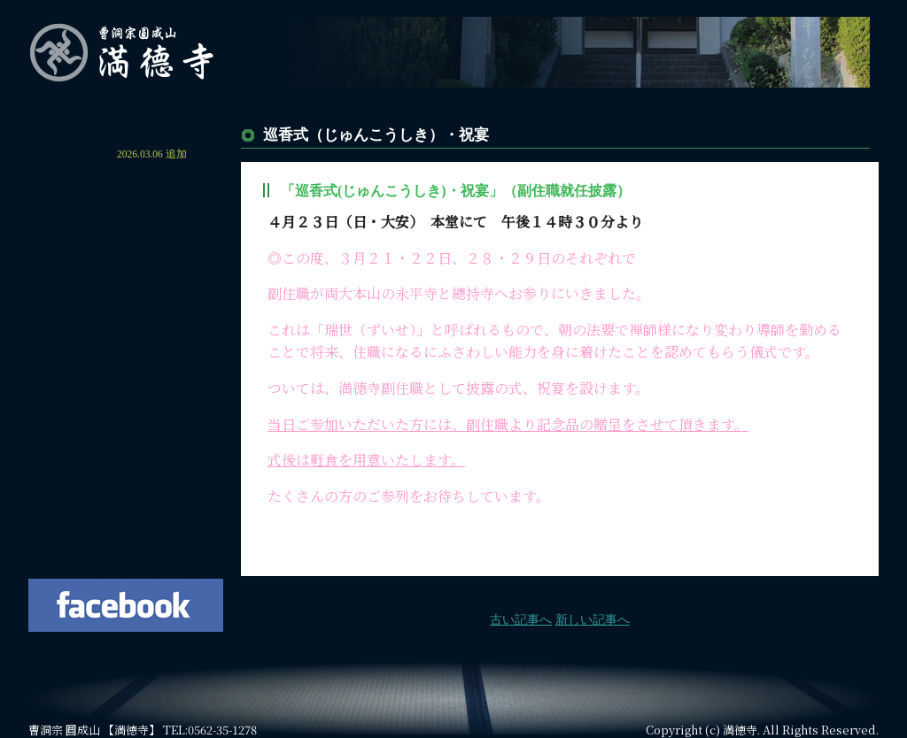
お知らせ (72, 154)
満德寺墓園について (125, 275)
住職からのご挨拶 (125, 184)
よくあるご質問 (125, 456)
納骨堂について (125, 335)
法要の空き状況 (125, 546)
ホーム (125, 124)
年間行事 (125, 245)
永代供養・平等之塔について (125, 305)
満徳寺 (740, 729)
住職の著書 (125, 486)
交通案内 (125, 426)
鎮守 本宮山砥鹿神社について (125, 365)
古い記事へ (521, 619)
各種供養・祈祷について (125, 396)
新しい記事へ (592, 619)
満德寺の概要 (125, 215)
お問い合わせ (125, 516)
